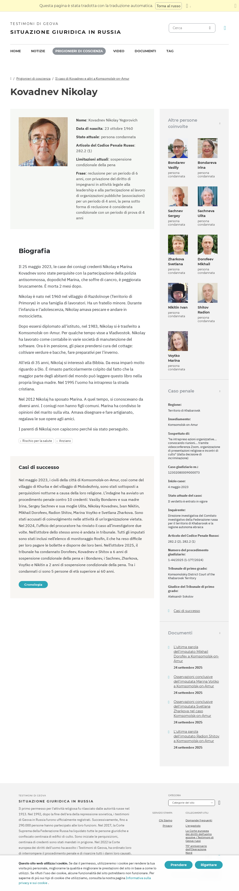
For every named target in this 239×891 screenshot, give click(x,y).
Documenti (145, 51)
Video (118, 51)
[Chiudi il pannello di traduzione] (235, 5)
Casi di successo (187, 611)
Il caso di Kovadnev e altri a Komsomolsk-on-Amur (92, 78)
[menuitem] (15, 51)
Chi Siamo (165, 820)
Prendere (179, 865)
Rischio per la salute (37, 441)
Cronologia (33, 584)
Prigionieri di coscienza (79, 51)
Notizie (38, 51)
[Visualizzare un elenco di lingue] (188, 5)
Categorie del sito (183, 802)
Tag (170, 51)
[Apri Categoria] (219, 803)
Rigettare (209, 865)
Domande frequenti (199, 820)
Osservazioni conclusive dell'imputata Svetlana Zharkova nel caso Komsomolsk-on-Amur (193, 709)
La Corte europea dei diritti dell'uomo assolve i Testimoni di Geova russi (200, 836)
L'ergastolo (193, 825)
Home (15, 51)
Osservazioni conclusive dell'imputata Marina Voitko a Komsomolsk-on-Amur (196, 681)
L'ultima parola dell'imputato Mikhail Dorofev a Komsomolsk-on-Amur (196, 654)
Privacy (167, 825)
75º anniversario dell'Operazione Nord (196, 849)
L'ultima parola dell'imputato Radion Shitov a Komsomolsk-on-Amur (196, 736)
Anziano (65, 441)
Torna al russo (168, 5)
